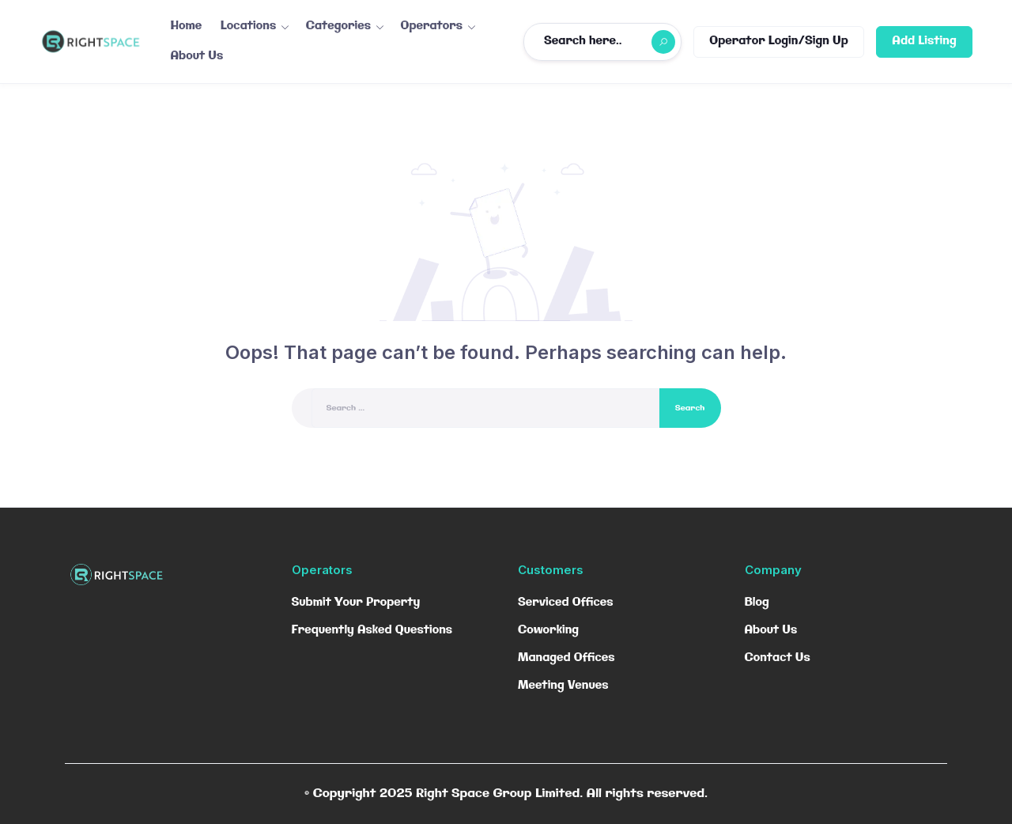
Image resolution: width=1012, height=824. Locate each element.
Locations (248, 26)
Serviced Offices (566, 602)
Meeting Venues (563, 686)
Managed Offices (566, 658)
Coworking (548, 630)
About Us (197, 56)
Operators (432, 26)
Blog (757, 602)
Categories (338, 26)
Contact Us (777, 658)
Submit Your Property (356, 602)
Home (186, 26)
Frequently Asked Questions (372, 630)
